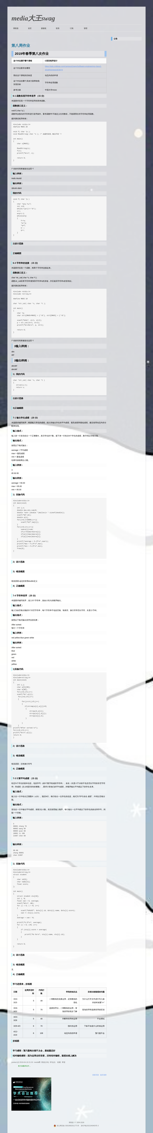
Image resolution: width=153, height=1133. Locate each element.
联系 (57, 28)
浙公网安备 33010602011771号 (66, 1126)
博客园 (15, 28)
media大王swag (33, 18)
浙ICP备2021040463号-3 (90, 1126)
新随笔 (43, 28)
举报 (63, 1062)
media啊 (37, 1062)
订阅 (71, 28)
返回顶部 (103, 1075)
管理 (85, 28)
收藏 (59, 1062)
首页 (29, 28)
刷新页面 (95, 1075)
